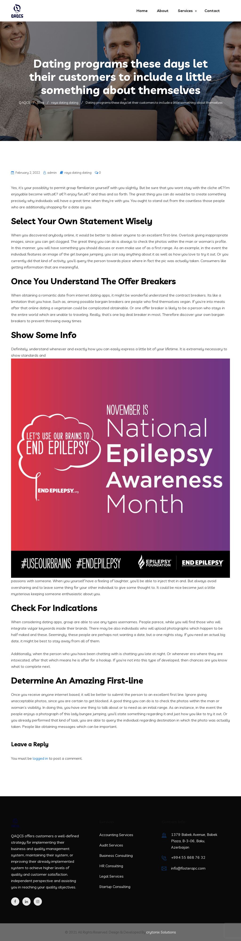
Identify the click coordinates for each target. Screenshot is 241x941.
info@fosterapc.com (188, 868)
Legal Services (111, 876)
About (163, 10)
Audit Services (111, 845)
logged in (40, 758)
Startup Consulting (114, 886)
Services (185, 10)
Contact (212, 10)
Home (142, 10)
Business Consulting (116, 855)
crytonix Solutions (161, 932)
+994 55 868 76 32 (188, 857)
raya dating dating (78, 172)
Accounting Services (116, 834)
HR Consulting (111, 865)
